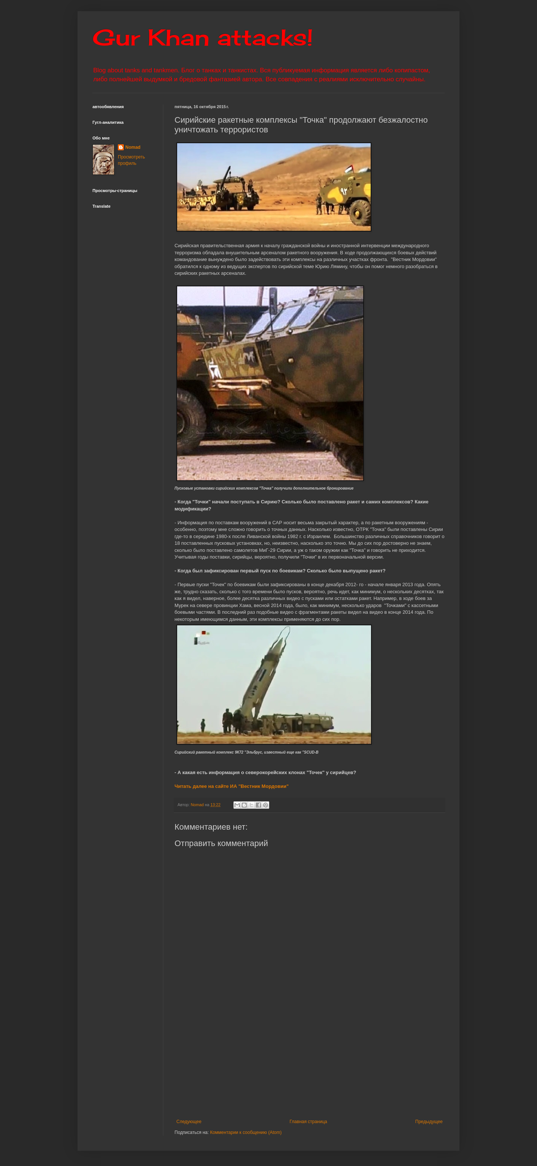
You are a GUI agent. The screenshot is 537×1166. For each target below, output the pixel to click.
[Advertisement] (355, 1063)
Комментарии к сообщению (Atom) (246, 1132)
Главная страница (308, 1121)
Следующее (188, 1121)
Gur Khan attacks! (202, 37)
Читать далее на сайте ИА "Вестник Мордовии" (232, 786)
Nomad (133, 147)
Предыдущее (429, 1121)
